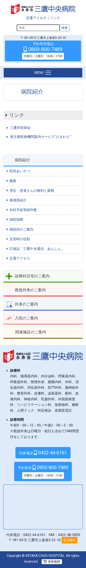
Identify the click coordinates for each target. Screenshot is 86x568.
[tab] (43, 160)
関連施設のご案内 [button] (30, 332)
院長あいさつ (19, 171)
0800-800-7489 (43, 472)
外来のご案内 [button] (26, 304)
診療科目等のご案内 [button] (32, 276)
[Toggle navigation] (43, 73)
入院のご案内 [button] (26, 318)
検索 (65, 27)
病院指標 (16, 220)
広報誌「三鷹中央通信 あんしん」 (36, 249)
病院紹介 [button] (22, 160)
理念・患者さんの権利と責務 (31, 191)
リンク (55, 18)
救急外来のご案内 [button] (30, 290)
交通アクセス (36, 18)
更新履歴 (52, 561)
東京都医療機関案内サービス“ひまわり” (40, 137)
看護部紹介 (18, 200)
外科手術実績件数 (23, 210)
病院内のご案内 (21, 229)
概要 (12, 181)
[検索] (38, 27)
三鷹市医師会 (20, 128)
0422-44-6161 (43, 452)
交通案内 (69, 540)
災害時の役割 (19, 239)
